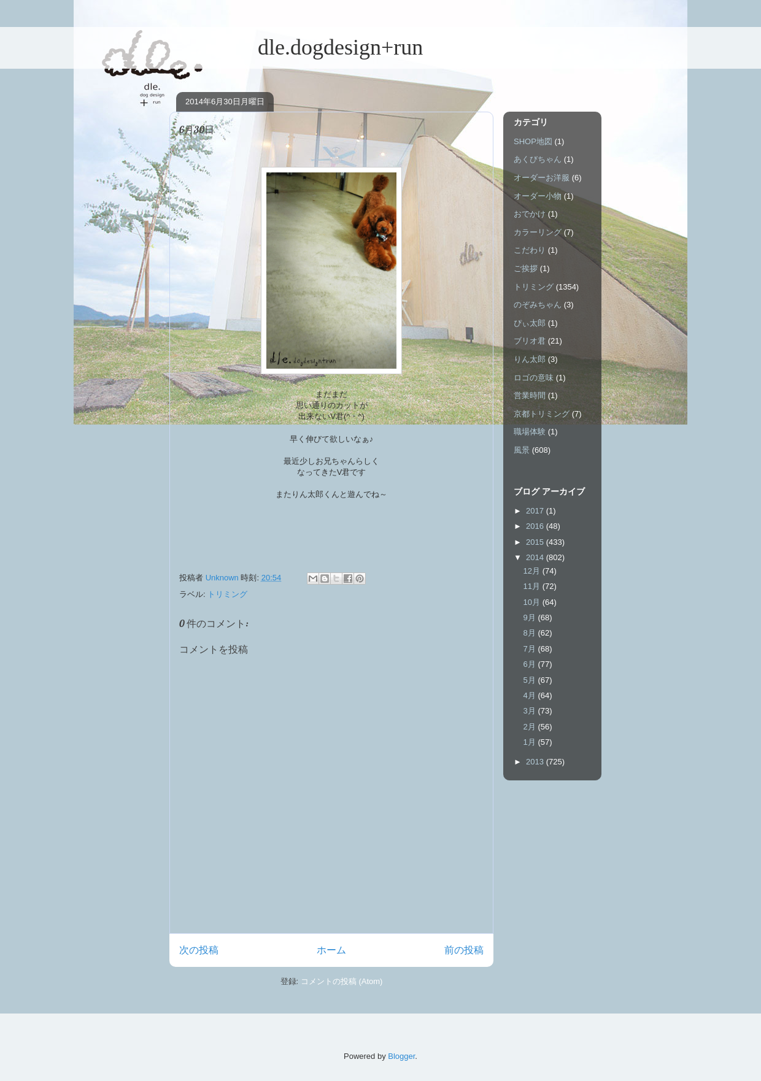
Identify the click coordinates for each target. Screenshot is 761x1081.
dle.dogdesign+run (296, 47)
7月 (530, 648)
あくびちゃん (538, 159)
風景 (522, 450)
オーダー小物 (538, 196)
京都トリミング (542, 413)
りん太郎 (530, 359)
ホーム (331, 950)
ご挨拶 (526, 268)
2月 (530, 726)
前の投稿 (464, 950)
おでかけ (530, 213)
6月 (530, 664)
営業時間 (530, 395)
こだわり (530, 250)
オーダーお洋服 (542, 177)
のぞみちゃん (538, 304)
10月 (533, 602)
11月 (533, 586)
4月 (530, 695)
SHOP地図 (533, 141)
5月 (530, 680)
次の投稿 (198, 950)
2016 (536, 526)
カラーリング (538, 232)
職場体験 (530, 431)
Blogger (401, 1056)
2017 (536, 510)
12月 (533, 570)
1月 (530, 742)
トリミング (227, 594)
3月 (530, 710)
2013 (536, 761)
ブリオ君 (530, 340)
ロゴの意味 (534, 377)
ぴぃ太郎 (530, 323)
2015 (536, 542)
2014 (536, 557)
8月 (530, 632)
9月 (530, 617)
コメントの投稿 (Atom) (342, 981)
